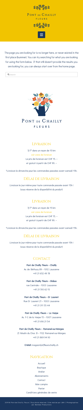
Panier (41, 388)
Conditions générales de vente (41, 392)
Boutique (41, 367)
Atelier (41, 371)
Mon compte (41, 384)
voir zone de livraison (41, 154)
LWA (63, 402)
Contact (41, 379)
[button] (41, 34)
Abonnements (41, 375)
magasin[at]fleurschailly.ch (45, 344)
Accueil (41, 363)
